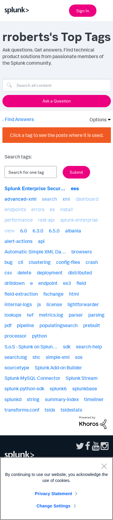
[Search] (56, 85)
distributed (80, 273)
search (49, 199)
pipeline (25, 325)
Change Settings (53, 506)
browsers (81, 252)
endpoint (48, 283)
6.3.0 (38, 231)
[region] (56, 488)
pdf (8, 325)
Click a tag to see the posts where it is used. (56, 135)
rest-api (46, 220)
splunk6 (58, 388)
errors (37, 209)
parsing (96, 315)
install (66, 209)
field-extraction (21, 294)
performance (19, 220)
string (33, 399)
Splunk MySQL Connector (32, 378)
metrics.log (51, 315)
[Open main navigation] (104, 10)
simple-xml (58, 357)
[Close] (104, 466)
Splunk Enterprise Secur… (35, 188)
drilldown (15, 283)
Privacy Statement (53, 493)
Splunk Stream (82, 378)
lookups (13, 315)
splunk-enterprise (79, 220)
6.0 (23, 231)
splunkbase (84, 388)
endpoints (15, 209)
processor (16, 336)
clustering (40, 262)
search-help (89, 347)
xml (66, 199)
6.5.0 (54, 231)
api (41, 241)
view (10, 231)
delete (24, 273)
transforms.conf (22, 410)
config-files (68, 262)
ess (75, 188)
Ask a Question (56, 100)
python (39, 336)
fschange (53, 294)
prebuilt (91, 325)
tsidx (50, 410)
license (54, 304)
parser (76, 315)
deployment (50, 273)
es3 (67, 283)
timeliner (94, 399)
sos (79, 357)
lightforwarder (83, 304)
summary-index (62, 399)
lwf (30, 315)
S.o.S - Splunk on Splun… (31, 347)
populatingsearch (58, 325)
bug (9, 262)
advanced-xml (20, 199)
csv (8, 273)
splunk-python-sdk (24, 388)
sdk (67, 347)
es (52, 209)
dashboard (87, 199)
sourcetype (17, 368)
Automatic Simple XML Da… (35, 252)
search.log (16, 357)
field (81, 283)
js (39, 304)
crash (92, 262)
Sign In (82, 10)
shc (36, 357)
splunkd (13, 399)
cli (20, 262)
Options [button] (96, 120)
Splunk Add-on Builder (58, 368)
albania (73, 231)
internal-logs (18, 304)
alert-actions (19, 241)
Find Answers (19, 119)
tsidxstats (71, 410)
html (74, 294)
